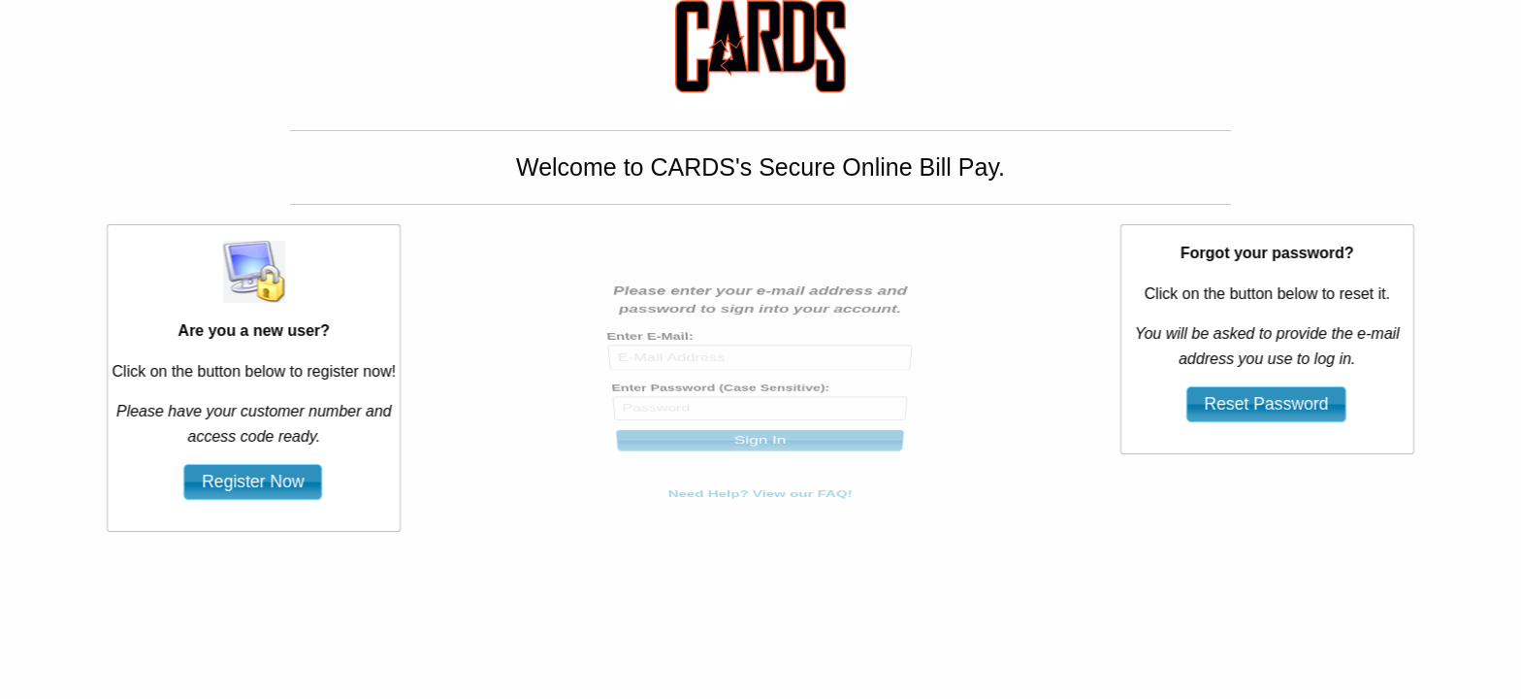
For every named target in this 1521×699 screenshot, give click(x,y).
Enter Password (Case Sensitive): (720, 391)
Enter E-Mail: (649, 350)
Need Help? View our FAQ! (760, 474)
